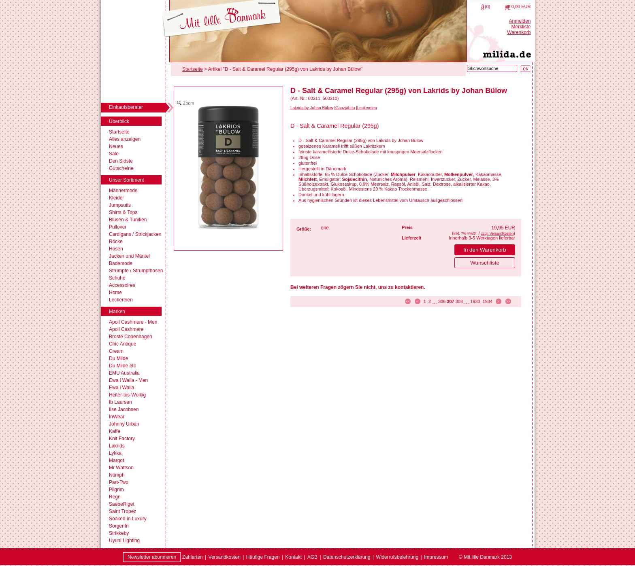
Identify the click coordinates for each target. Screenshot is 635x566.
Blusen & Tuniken (128, 220)
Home (115, 292)
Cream (116, 351)
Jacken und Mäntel (129, 256)
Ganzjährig (345, 108)
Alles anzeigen (125, 139)
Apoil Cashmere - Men (133, 322)
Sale (114, 154)
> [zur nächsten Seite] (498, 301)
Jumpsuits (120, 205)
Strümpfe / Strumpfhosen (136, 270)
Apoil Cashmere (126, 329)
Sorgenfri (119, 526)
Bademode (120, 263)
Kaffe (114, 431)
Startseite (119, 132)
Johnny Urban (124, 424)
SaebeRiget (121, 504)
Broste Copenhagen (130, 336)
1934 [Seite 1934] (487, 301)
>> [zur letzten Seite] (508, 301)
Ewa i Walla (121, 387)
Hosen (116, 249)
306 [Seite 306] (441, 301)
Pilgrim (116, 489)
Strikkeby (119, 533)
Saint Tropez (122, 511)
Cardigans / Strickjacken (135, 234)
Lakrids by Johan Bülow (311, 108)
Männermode (123, 190)
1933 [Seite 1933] (475, 301)
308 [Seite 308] (459, 301)
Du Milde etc (122, 366)
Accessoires (122, 285)
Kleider (116, 198)
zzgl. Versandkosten (497, 233)
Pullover (117, 227)
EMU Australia (124, 373)
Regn (115, 497)
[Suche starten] (525, 69)
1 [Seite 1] (425, 301)
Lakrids (117, 446)
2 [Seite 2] (429, 301)
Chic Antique (122, 344)
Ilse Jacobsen (124, 409)
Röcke (116, 241)
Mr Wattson (121, 468)
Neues (116, 146)
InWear (116, 417)
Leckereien (121, 300)
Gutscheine (121, 168)
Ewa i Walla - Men (128, 380)
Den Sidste (121, 161)
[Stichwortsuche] (492, 68)
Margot (116, 460)
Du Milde (118, 358)
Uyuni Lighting (124, 540)
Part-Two (118, 482)
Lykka (115, 453)
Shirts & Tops (123, 212)
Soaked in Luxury (128, 518)
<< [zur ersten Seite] (407, 301)
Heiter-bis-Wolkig (127, 395)
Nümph (117, 475)
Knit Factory (122, 438)
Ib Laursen (120, 402)
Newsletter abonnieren (152, 557)
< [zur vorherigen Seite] (417, 301)
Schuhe (117, 278)
